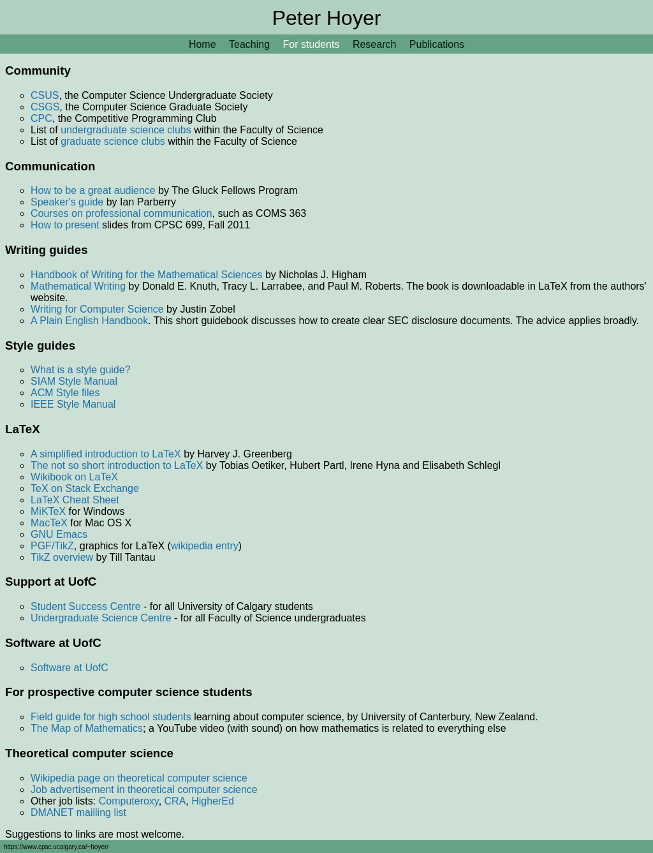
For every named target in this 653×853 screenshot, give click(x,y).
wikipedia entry (204, 545)
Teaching (249, 44)
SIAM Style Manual (74, 381)
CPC (41, 118)
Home (202, 44)
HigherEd (212, 801)
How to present (65, 224)
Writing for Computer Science (97, 309)
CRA (175, 801)
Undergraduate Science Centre (101, 617)
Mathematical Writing (78, 286)
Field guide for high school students (111, 716)
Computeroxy (129, 801)
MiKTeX (48, 511)
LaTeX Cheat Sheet (75, 499)
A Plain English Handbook (89, 320)
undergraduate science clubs (126, 129)
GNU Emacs (59, 534)
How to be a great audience (93, 190)
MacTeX (49, 522)
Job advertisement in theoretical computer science (144, 789)
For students (311, 44)
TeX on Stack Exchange (85, 488)
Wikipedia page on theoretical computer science (139, 778)
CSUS (45, 95)
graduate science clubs (113, 141)
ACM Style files (65, 392)
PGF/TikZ (52, 545)
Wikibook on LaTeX (74, 476)
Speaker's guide (67, 202)
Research (374, 44)
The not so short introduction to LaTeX (117, 465)
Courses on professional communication (121, 213)
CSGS (45, 106)
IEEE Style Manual (73, 404)
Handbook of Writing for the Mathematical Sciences (146, 274)
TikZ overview (62, 557)
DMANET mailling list (78, 812)
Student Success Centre (86, 606)
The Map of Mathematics (87, 728)
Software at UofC (69, 667)
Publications (436, 44)
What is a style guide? (81, 369)
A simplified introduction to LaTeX (106, 454)
